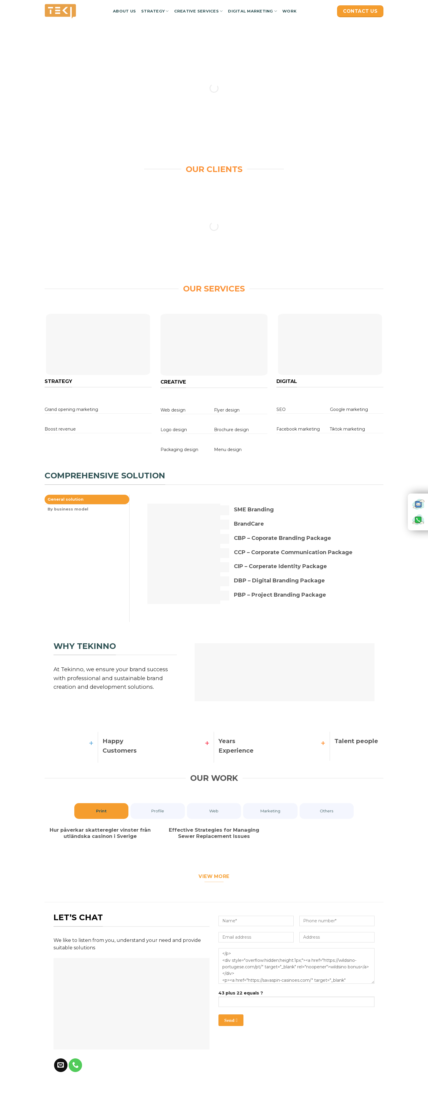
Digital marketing (252, 11)
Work (289, 11)
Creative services (198, 11)
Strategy (155, 11)
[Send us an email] (60, 1067)
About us (124, 11)
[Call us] (75, 1067)
